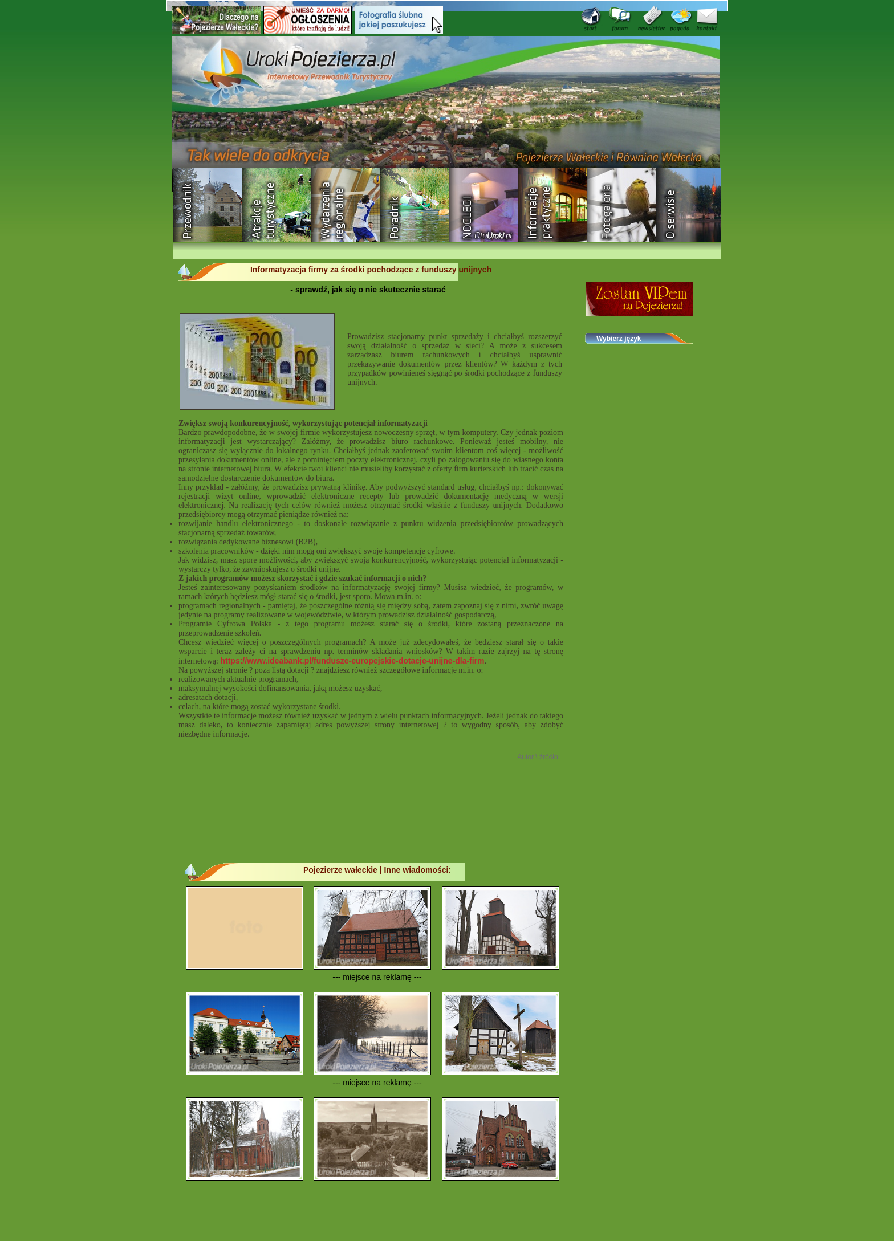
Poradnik (414, 205)
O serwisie (690, 205)
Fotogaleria (621, 205)
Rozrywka (276, 205)
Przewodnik (207, 205)
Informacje (552, 205)
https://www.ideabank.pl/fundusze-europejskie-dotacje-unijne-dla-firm (352, 660)
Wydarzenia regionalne (345, 205)
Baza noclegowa (483, 205)
